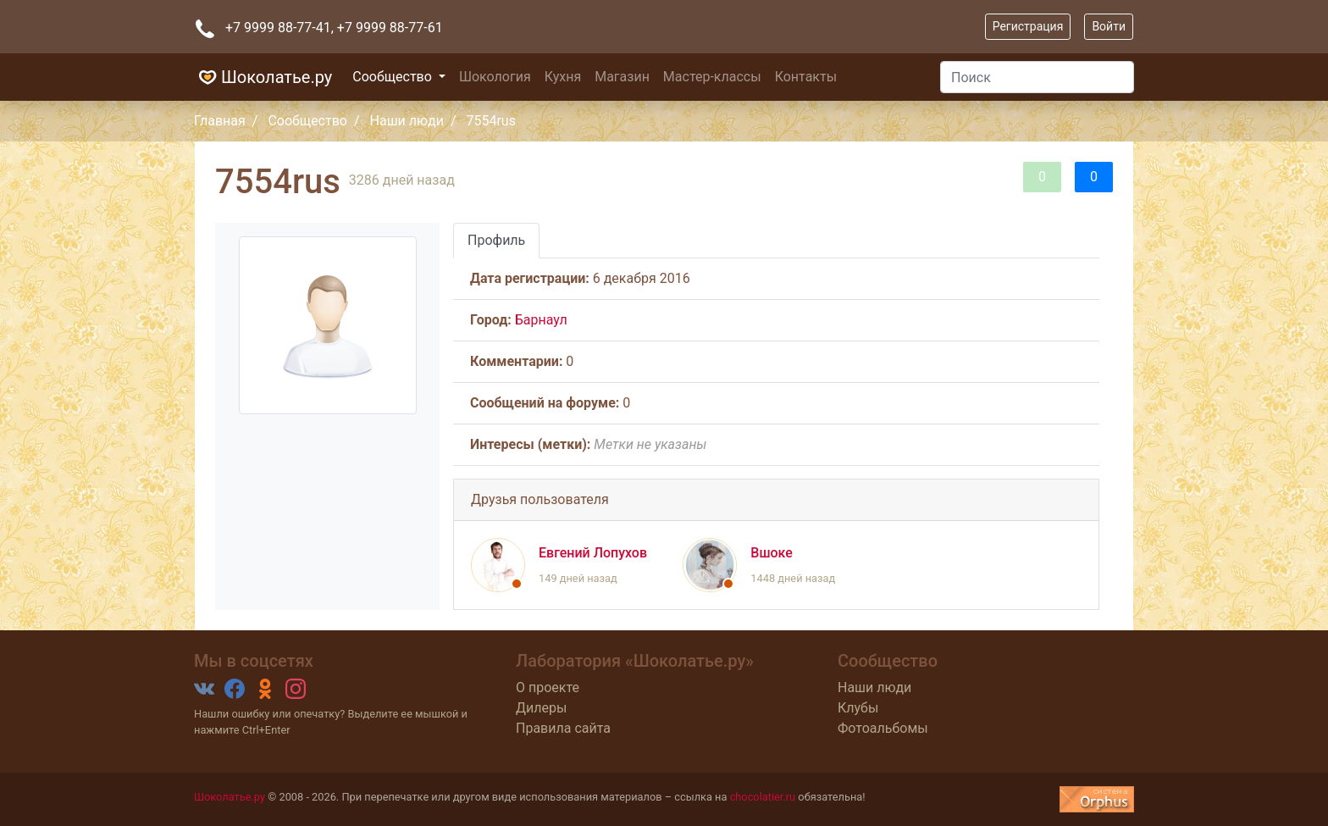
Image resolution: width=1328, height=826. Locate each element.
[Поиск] (1037, 77)
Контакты (806, 77)
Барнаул (541, 320)
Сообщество (393, 77)
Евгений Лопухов (593, 553)
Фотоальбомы (883, 728)
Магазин (622, 77)
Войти (1109, 26)
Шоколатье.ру (263, 77)
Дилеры (541, 708)
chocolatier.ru (763, 796)
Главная (220, 121)
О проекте (547, 687)
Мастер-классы (712, 77)
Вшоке (771, 553)
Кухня (563, 77)
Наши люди (407, 121)
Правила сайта (563, 728)
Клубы (858, 708)
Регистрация (1028, 26)
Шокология (495, 77)
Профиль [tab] (496, 240)
